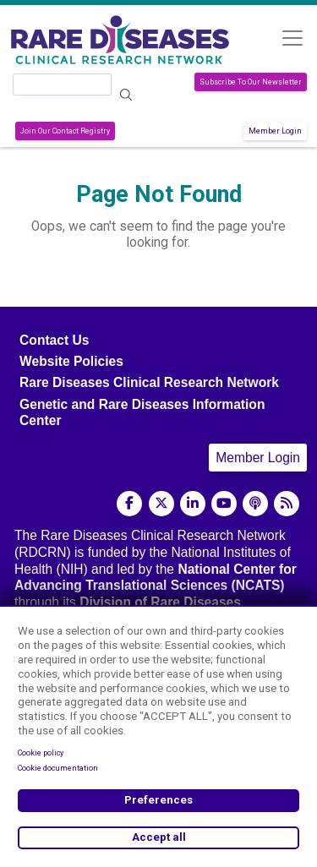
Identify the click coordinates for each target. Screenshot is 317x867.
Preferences (158, 799)
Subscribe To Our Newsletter (250, 82)
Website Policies (71, 361)
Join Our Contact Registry (65, 131)
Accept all (159, 837)
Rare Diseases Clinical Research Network (149, 382)
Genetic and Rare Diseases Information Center (142, 412)
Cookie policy (40, 753)
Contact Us (54, 340)
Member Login (275, 131)
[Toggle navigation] (292, 37)
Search (127, 95)
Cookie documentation (58, 768)
